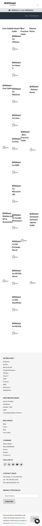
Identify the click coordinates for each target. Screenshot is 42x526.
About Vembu (7, 444)
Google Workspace (9, 370)
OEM (4, 410)
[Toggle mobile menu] (38, 5)
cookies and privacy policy (17, 523)
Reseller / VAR (7, 407)
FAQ (4, 430)
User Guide (6, 432)
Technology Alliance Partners (12, 413)
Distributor (6, 404)
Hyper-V (5, 376)
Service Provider (8, 401)
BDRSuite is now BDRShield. (21, 10)
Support (5, 452)
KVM (4, 379)
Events (5, 449)
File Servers (6, 387)
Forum (5, 427)
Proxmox (6, 381)
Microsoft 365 (7, 367)
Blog (4, 424)
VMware (5, 373)
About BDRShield (8, 446)
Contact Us (6, 455)
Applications (7, 390)
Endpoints (6, 361)
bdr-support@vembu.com (11, 482)
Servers (5, 364)
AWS (4, 384)
